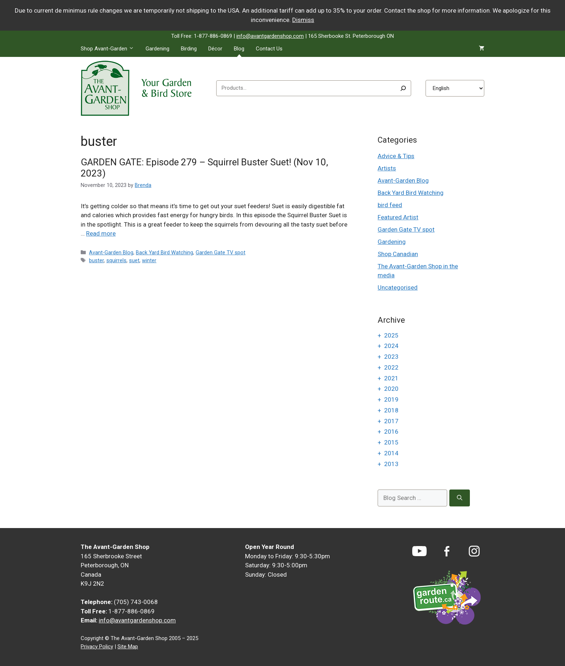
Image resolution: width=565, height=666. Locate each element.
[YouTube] (419, 551)
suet (134, 261)
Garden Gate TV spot (220, 253)
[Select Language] (455, 88)
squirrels (116, 261)
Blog (239, 48)
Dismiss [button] (303, 19)
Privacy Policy (97, 646)
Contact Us (269, 48)
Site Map (127, 646)
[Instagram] (474, 551)
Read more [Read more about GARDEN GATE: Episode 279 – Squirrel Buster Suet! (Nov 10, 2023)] (101, 233)
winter (149, 261)
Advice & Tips (396, 156)
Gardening (157, 48)
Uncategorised (398, 287)
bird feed (390, 205)
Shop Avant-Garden (110, 48)
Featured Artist (398, 217)
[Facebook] (446, 551)
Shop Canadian (398, 254)
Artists (387, 168)
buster (96, 261)
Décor (215, 48)
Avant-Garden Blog (111, 253)
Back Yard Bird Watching (164, 253)
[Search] (403, 88)
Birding (189, 48)
